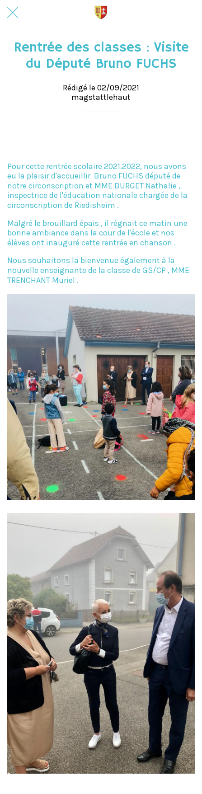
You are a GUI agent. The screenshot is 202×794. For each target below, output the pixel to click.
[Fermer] (12, 12)
